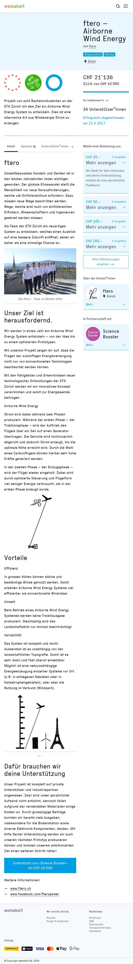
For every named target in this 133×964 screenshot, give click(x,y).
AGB (91, 921)
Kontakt (51, 917)
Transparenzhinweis (100, 927)
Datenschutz (96, 924)
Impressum (95, 931)
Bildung (109, 54)
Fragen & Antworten (58, 921)
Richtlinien (95, 917)
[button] (118, 6)
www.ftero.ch (20, 888)
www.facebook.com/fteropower (34, 894)
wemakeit (13, 910)
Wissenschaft (92, 54)
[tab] (11, 146)
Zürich (92, 61)
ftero (92, 46)
